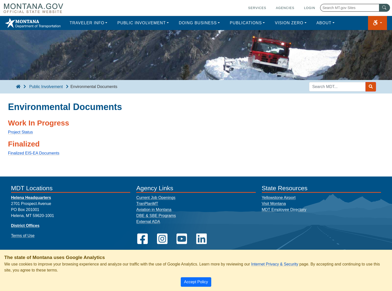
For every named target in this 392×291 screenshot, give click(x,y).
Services (257, 8)
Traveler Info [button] (87, 23)
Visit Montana (274, 204)
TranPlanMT (147, 204)
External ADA (148, 222)
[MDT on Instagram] (162, 239)
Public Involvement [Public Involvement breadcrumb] (46, 86)
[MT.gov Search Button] (384, 8)
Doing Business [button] (198, 23)
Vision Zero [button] (289, 23)
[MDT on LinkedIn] (201, 239)
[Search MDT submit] (371, 87)
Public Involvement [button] (141, 23)
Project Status (20, 132)
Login (309, 8)
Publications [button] (246, 23)
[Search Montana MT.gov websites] (355, 8)
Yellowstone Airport (279, 198)
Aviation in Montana (153, 210)
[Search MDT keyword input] (337, 87)
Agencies (285, 8)
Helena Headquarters (31, 198)
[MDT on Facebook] (142, 239)
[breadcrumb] (18, 87)
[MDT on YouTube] (181, 239)
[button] (377, 23)
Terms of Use (22, 236)
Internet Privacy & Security (274, 264)
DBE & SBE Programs (156, 216)
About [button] (324, 23)
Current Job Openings (156, 198)
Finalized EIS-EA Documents (33, 153)
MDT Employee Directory (284, 210)
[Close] (196, 282)
